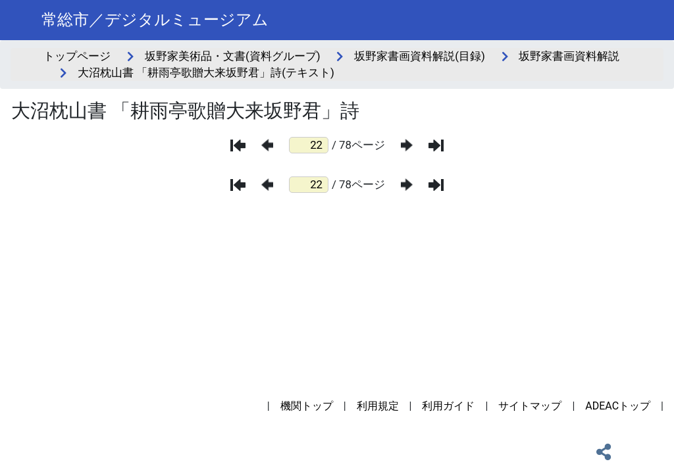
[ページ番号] (308, 145)
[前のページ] (267, 145)
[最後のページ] (436, 145)
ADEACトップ (617, 406)
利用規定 (378, 406)
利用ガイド (448, 406)
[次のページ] (407, 145)
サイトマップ (529, 406)
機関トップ (306, 406)
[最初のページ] (238, 145)
